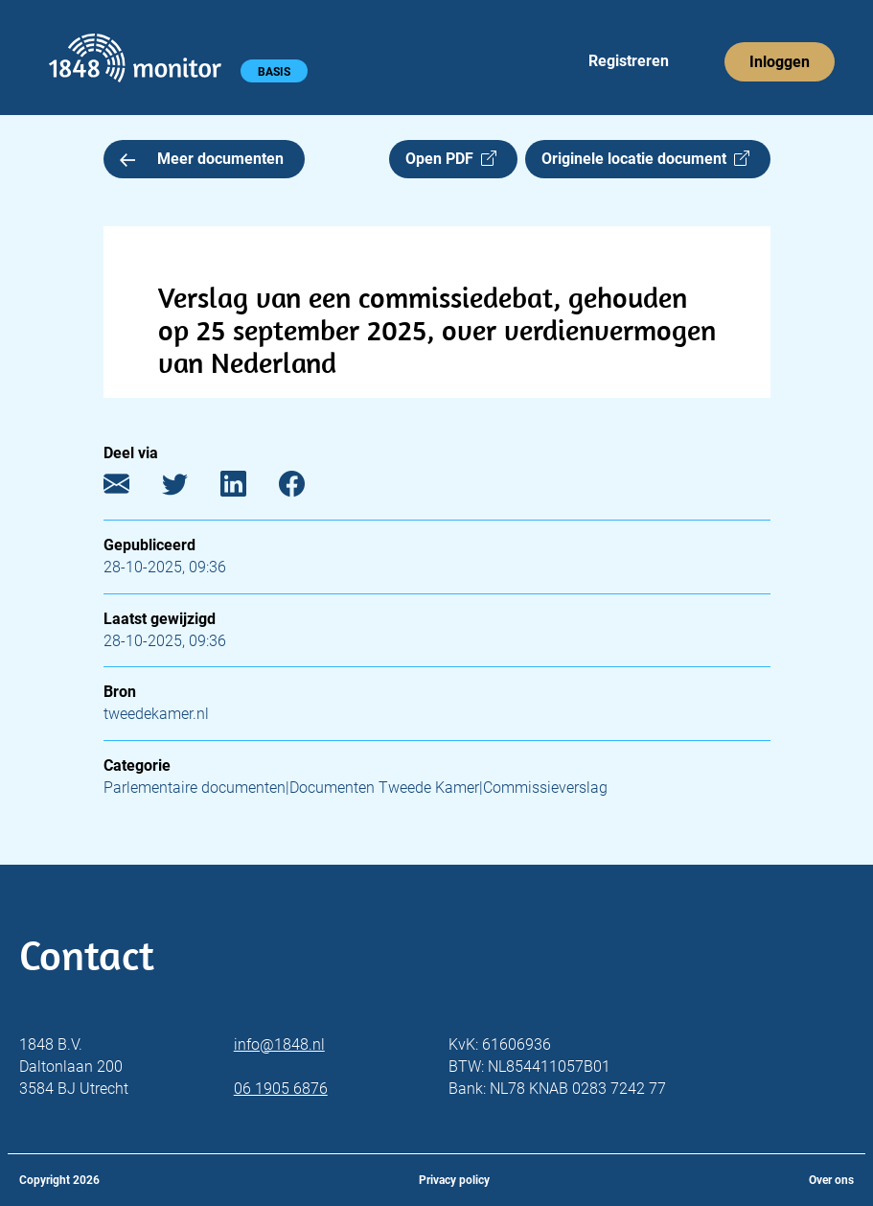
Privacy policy (454, 1180)
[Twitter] (189, 488)
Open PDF (450, 159)
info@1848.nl (279, 1044)
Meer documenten (202, 159)
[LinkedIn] (247, 488)
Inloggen (779, 62)
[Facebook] (306, 488)
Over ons (831, 1180)
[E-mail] (130, 488)
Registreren (628, 61)
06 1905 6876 (281, 1088)
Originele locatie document (645, 159)
